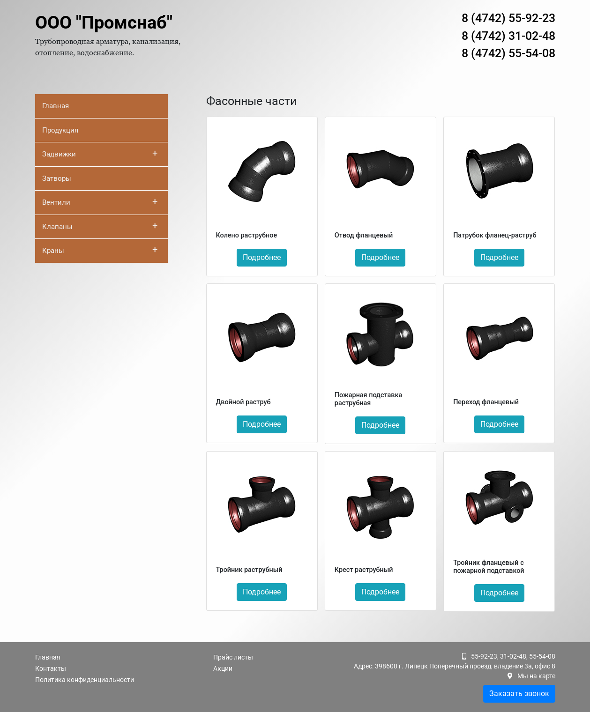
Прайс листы (233, 657)
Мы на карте (536, 676)
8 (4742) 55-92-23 (508, 18)
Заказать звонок (519, 693)
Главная (55, 106)
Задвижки (100, 153)
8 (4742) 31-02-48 (508, 36)
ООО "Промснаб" (103, 22)
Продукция (60, 130)
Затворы (56, 178)
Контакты (50, 668)
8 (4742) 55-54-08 (508, 53)
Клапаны (100, 225)
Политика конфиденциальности (84, 679)
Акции (222, 668)
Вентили (100, 201)
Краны (100, 249)
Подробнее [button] (262, 257)
